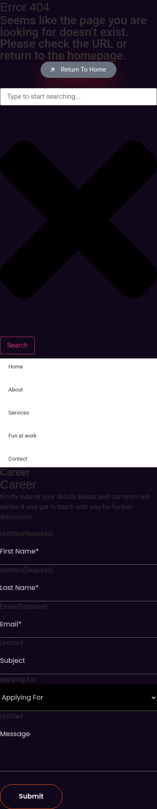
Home (15, 366)
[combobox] (78, 97)
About (15, 389)
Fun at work (22, 436)
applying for (17, 679)
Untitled (27, 534)
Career (15, 472)
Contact (17, 459)
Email (24, 606)
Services (18, 413)
